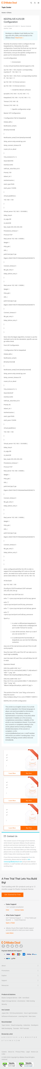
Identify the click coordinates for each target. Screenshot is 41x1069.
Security (4, 1004)
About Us (11, 1052)
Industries (26, 1025)
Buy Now (29, 773)
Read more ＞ (19, 38)
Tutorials (16, 1028)
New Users (32, 1016)
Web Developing (7, 1028)
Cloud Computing (16, 1025)
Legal (28, 1052)
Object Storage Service (9, 1001)
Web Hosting (30, 1001)
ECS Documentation (16, 1013)
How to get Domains (30, 1013)
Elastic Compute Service (9, 998)
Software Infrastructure (9, 1016)
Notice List (34, 1052)
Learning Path (23, 1016)
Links (3, 1054)
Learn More (12, 773)
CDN (19, 998)
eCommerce (21, 1001)
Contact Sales (19, 910)
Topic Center (6, 1025)
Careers (4, 1052)
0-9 (19, 1040)
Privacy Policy (20, 1052)
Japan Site (5, 1013)
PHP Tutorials (24, 1028)
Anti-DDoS (25, 998)
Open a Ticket (10, 923)
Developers (34, 1025)
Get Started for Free (12, 894)
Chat (7, 910)
